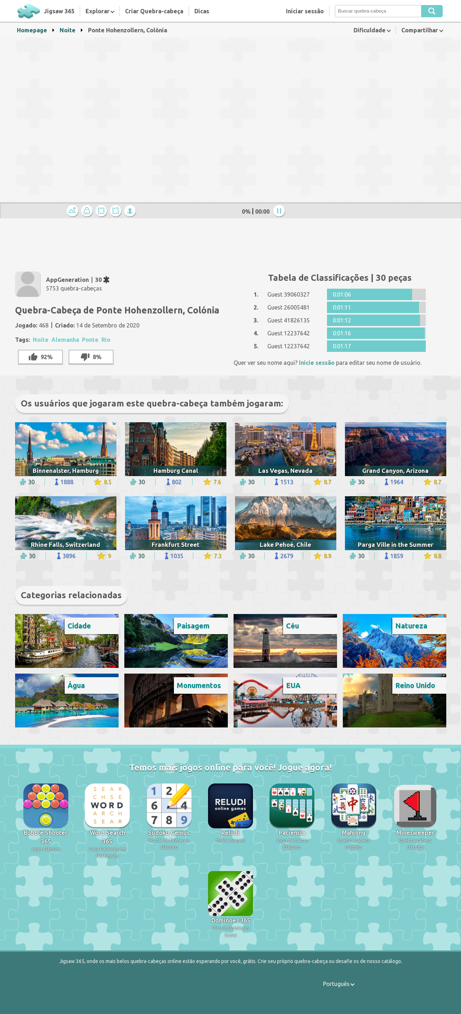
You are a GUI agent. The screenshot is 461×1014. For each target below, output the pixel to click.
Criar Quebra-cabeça (154, 11)
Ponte (90, 339)
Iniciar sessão (305, 11)
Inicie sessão (317, 362)
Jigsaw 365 (59, 11)
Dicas (201, 11)
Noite (67, 30)
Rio (105, 339)
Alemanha (65, 339)
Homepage (32, 30)
